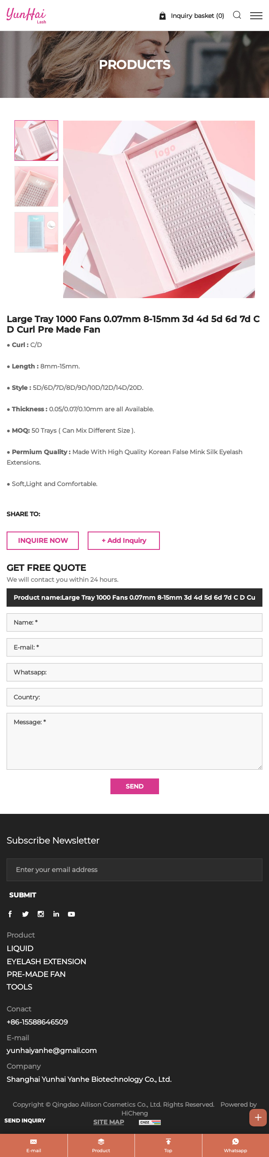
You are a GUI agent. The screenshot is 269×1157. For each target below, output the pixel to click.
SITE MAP (108, 1122)
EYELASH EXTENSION (46, 961)
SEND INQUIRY (24, 1120)
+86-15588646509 (37, 1022)
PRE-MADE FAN (36, 974)
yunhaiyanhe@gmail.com (52, 1050)
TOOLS (19, 987)
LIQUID (20, 948)
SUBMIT (22, 895)
